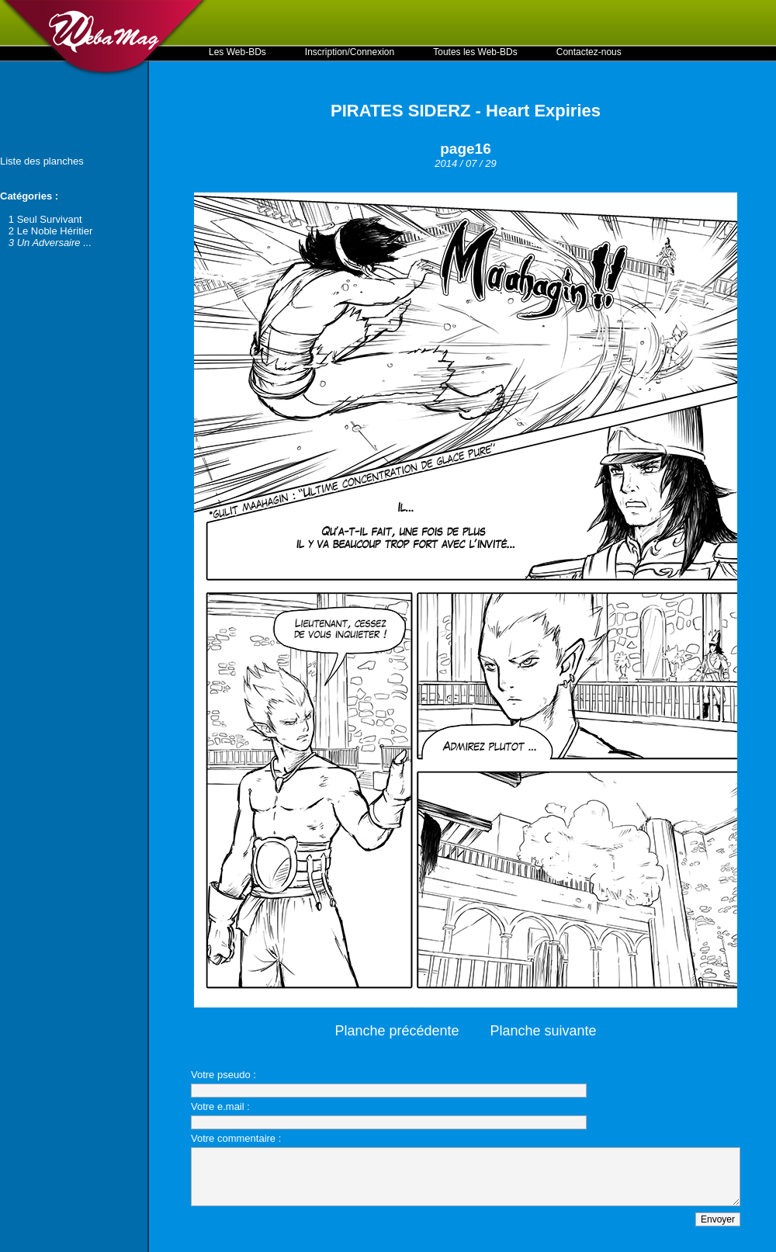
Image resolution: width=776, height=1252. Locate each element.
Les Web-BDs (237, 52)
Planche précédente (396, 1031)
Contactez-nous (589, 52)
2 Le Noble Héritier (50, 231)
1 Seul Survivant (45, 219)
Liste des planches (42, 161)
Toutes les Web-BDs (475, 52)
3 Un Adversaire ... (50, 242)
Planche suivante (543, 1031)
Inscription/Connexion (349, 52)
